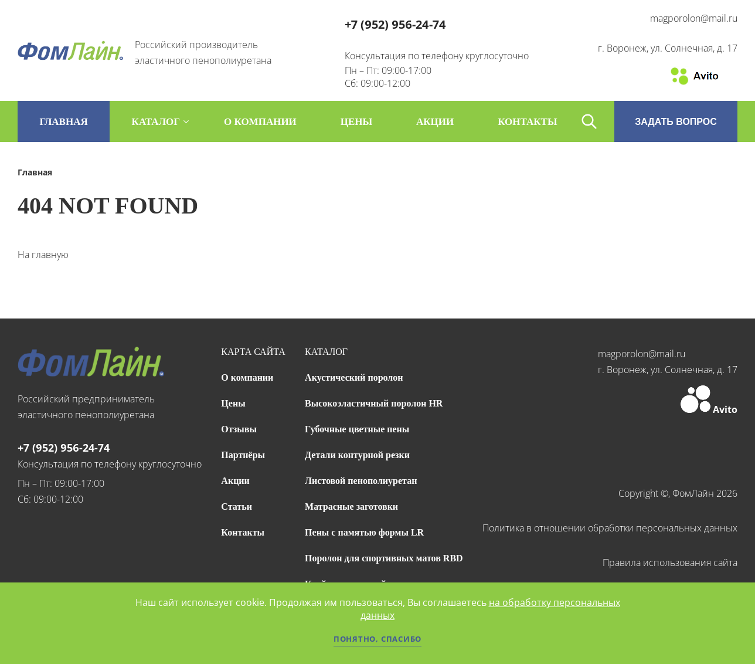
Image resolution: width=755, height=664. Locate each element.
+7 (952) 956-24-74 (395, 24)
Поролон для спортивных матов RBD (384, 558)
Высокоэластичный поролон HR (374, 403)
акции (435, 121)
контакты (527, 121)
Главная (63, 121)
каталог (156, 121)
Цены (233, 403)
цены (356, 121)
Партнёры (243, 455)
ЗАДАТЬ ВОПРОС (676, 122)
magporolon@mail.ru (693, 18)
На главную (43, 254)
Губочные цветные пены (357, 429)
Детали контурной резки (357, 455)
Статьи (236, 506)
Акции (235, 481)
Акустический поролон (354, 377)
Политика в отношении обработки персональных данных (609, 527)
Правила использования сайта (670, 562)
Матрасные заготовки (351, 506)
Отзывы (239, 429)
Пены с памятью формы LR (364, 532)
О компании (247, 377)
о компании (260, 121)
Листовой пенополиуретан (361, 481)
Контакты (242, 532)
